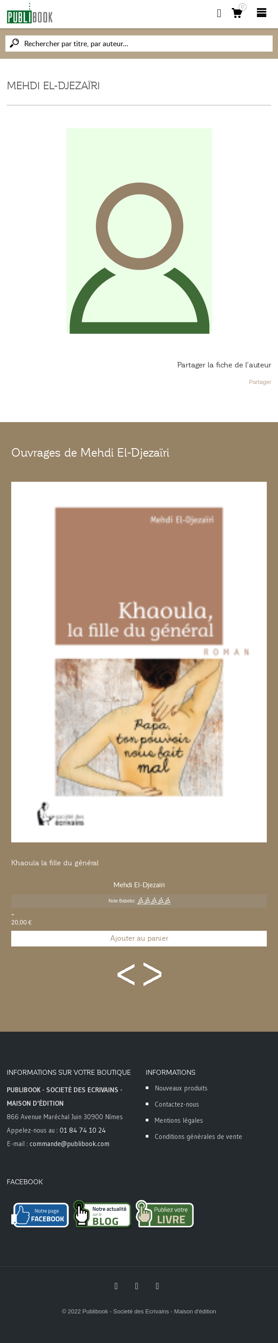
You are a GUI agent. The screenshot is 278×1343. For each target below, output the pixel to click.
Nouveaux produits (181, 1088)
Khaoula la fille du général (55, 863)
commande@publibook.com (69, 1143)
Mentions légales (179, 1120)
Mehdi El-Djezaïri (139, 884)
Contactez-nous (177, 1104)
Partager (260, 382)
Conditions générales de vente (198, 1136)
